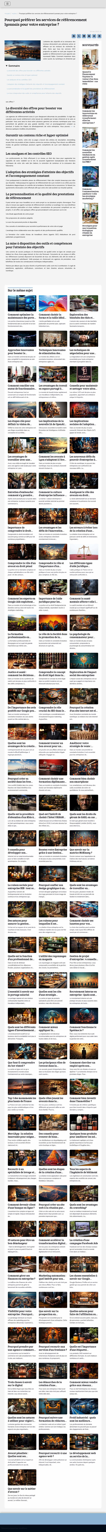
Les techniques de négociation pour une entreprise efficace (82, 353)
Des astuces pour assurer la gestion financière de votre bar (21, 923)
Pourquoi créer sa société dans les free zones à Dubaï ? (19, 781)
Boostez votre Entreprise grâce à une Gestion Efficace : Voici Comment (53, 852)
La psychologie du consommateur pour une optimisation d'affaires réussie (81, 638)
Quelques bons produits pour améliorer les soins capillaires (84, 1137)
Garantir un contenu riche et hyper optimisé (22, 75)
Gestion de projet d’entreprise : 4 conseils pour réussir (83, 959)
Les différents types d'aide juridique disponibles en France (82, 566)
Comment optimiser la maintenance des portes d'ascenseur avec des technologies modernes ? (22, 319)
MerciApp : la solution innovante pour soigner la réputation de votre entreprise (21, 1138)
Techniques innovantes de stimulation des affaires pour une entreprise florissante (52, 354)
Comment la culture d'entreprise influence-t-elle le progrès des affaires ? (53, 496)
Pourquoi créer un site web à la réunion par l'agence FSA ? (51, 1208)
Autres (14, 13)
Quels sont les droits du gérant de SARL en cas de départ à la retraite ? (84, 817)
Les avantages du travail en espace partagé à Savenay (53, 388)
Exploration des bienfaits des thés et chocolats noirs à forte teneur (82, 319)
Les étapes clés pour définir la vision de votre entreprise (19, 424)
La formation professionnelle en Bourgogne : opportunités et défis (20, 638)
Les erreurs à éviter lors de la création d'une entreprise (83, 530)
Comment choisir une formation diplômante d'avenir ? (52, 781)
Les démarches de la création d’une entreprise (50, 1385)
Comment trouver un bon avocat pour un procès (51, 746)
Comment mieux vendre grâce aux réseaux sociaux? (83, 1385)
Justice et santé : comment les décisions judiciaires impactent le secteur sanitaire (21, 676)
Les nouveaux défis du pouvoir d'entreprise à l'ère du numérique (82, 459)
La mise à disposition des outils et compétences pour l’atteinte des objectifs (34, 93)
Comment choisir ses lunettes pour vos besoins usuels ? (81, 923)
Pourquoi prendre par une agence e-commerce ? (21, 1349)
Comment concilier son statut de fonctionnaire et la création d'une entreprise (21, 390)
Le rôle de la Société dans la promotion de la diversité (53, 637)
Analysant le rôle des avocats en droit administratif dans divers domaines (82, 496)
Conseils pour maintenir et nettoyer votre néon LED (84, 388)
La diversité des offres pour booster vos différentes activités (28, 71)
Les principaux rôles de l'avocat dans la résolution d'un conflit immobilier (52, 1067)
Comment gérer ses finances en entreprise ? (21, 1277)
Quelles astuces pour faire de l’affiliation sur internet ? (83, 1314)
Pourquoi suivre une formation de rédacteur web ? (52, 1420)
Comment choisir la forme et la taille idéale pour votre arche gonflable (52, 319)
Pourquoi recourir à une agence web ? (53, 1454)
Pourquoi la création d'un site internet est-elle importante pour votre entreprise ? (84, 712)
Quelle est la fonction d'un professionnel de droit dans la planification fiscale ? (20, 960)
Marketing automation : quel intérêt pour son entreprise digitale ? (52, 1278)
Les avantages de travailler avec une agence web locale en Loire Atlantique (20, 461)
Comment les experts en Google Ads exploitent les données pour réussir (22, 601)
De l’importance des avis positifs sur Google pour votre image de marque (22, 710)
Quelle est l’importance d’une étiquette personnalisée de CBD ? (83, 1349)
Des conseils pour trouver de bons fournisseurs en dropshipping (49, 1138)
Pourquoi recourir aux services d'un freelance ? (53, 1348)
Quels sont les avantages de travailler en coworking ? (84, 888)
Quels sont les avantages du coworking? (84, 1206)
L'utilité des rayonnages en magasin (52, 957)
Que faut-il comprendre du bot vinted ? (21, 1064)
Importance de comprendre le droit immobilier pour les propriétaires (19, 532)
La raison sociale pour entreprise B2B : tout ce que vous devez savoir (21, 888)
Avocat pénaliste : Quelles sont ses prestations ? (18, 1456)
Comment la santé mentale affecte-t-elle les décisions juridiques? (84, 601)
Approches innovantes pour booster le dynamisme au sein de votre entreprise (21, 354)
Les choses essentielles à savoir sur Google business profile (83, 1278)
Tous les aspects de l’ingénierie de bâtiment (83, 1170)
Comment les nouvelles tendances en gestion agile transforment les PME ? (89, 156)
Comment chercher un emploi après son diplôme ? (82, 1065)
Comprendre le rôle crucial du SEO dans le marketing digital (51, 710)
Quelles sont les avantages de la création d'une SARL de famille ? (22, 746)
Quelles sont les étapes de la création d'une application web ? (51, 1172)
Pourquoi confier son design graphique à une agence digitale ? (52, 888)
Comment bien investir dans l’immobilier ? (83, 1099)
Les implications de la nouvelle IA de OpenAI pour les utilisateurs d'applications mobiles (52, 425)
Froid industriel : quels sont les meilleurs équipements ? (83, 1420)
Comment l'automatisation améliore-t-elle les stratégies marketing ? (90, 194)
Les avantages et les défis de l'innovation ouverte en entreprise (51, 530)
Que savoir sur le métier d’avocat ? (22, 1490)
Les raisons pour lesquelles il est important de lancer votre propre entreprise (52, 925)
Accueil (7, 13)
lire (72, 126)
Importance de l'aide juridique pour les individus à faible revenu (50, 603)
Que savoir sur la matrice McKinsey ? (81, 851)
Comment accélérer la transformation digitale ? (53, 1243)
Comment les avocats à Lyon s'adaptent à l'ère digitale (52, 459)
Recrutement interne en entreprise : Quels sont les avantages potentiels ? (83, 996)
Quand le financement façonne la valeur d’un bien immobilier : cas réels (90, 77)
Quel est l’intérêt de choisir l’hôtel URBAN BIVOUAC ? (51, 817)
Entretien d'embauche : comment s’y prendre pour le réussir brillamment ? (21, 496)
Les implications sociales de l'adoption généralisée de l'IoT (82, 424)
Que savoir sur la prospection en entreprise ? (48, 1314)
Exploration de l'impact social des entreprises (83, 673)
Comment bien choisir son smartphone (82, 780)
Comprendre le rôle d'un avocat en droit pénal (22, 564)
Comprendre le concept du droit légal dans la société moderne (52, 675)
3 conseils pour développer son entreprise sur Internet (21, 852)
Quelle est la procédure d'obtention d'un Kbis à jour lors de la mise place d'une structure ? (21, 818)
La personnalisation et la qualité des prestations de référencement (31, 89)
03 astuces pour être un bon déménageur (21, 1241)
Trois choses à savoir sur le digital (20, 1383)
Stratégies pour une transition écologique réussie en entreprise (89, 230)
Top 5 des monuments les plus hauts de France (22, 1099)
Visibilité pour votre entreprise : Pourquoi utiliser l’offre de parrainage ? (20, 1315)
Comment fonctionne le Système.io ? (83, 1028)
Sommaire (14, 65)
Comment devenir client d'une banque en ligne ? (22, 1206)
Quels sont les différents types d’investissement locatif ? (22, 1030)
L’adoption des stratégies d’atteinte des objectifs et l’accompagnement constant (36, 84)
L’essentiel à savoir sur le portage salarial (21, 993)
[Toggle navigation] (7, 4)
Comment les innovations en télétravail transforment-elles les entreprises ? (89, 117)
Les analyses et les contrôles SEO (19, 80)
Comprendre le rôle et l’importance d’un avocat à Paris (51, 566)
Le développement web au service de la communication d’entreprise (83, 1457)
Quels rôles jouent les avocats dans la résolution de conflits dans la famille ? (51, 1102)
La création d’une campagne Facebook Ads (84, 1241)
